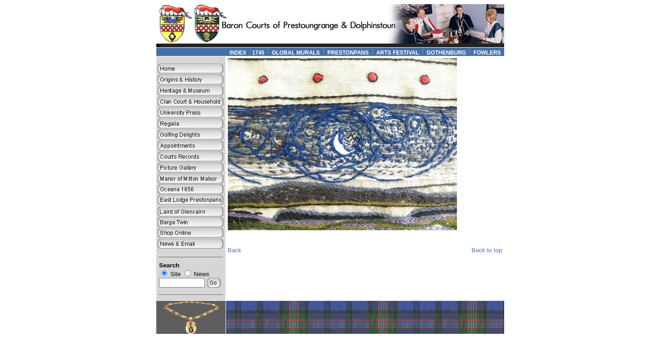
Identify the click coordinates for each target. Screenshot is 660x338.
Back (235, 250)
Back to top (487, 250)
